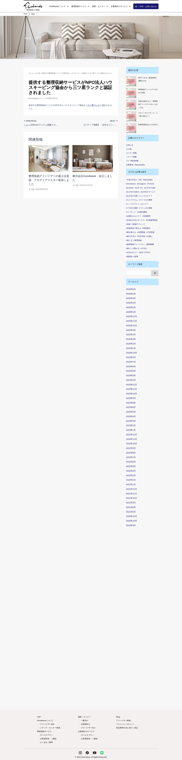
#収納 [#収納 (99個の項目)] (128, 224)
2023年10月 (131, 393)
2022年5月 (131, 466)
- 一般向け (83, 720)
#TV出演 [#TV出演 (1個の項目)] (150, 184)
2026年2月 (131, 307)
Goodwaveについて (58, 6)
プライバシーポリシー (125, 724)
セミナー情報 (131, 153)
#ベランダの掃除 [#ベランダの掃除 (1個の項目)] (145, 208)
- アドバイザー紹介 (46, 724)
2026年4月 (131, 298)
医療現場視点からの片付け (148, 125)
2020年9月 (131, 525)
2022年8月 (131, 453)
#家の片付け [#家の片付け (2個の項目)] (131, 236)
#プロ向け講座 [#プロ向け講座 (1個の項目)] (132, 208)
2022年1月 (131, 484)
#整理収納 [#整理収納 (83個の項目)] (138, 240)
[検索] (155, 273)
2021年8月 (131, 507)
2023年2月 (131, 425)
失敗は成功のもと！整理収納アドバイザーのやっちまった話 (148, 104)
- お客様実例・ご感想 (47, 739)
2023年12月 (131, 384)
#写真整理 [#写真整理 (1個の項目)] (146, 216)
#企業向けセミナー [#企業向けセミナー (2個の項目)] (133, 216)
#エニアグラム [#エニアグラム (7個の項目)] (132, 200)
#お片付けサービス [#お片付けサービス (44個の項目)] (147, 192)
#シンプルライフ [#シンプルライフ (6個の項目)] (132, 204)
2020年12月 (131, 516)
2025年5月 (131, 330)
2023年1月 (131, 430)
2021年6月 (131, 512)
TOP (25, 14)
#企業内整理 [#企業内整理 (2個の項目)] (142, 212)
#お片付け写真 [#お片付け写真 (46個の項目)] (132, 196)
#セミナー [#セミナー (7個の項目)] (145, 204)
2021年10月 (131, 498)
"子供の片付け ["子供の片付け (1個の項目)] (131, 180)
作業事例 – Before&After (135, 165)
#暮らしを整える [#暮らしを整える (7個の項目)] (132, 248)
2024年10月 (131, 353)
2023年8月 (131, 403)
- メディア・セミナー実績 (48, 728)
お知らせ (129, 145)
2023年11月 (131, 389)
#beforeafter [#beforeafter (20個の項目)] (148, 180)
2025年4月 (131, 334)
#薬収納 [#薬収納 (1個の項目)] (129, 256)
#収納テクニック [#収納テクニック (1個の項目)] (138, 224)
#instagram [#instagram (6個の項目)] (141, 184)
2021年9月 (131, 502)
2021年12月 (131, 489)
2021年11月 (131, 493)
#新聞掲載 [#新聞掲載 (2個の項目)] (150, 244)
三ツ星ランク (94, 105)
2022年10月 (131, 443)
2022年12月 (131, 434)
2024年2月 (131, 380)
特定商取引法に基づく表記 (127, 728)
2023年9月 (131, 398)
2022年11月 (131, 439)
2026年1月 (131, 312)
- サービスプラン (45, 735)
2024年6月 (131, 366)
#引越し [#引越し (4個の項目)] (149, 236)
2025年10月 (131, 325)
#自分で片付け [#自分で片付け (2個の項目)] (144, 252)
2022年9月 (131, 448)
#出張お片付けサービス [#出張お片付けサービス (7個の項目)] (135, 220)
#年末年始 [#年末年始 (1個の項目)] (141, 236)
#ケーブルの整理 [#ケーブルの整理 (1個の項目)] (145, 200)
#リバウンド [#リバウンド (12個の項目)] (131, 212)
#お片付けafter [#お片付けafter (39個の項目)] (150, 188)
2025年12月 (131, 316)
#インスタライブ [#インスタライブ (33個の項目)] (145, 196)
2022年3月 (131, 475)
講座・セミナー (100, 6)
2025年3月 (131, 339)
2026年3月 (131, 303)
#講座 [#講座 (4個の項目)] (136, 256)
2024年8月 (131, 357)
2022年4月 (131, 471)
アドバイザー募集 (123, 720)
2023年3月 (131, 421)
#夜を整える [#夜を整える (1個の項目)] (131, 232)
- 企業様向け (84, 724)
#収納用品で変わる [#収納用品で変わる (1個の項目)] (133, 228)
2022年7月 (131, 457)
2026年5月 (131, 294)
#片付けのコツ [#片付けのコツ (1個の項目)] (132, 252)
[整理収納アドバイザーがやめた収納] (131, 93)
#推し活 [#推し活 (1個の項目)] (129, 240)
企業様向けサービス (120, 6)
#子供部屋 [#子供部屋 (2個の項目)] (150, 232)
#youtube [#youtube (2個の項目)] (130, 188)
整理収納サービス (80, 6)
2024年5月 (131, 371)
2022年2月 (131, 480)
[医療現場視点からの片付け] (131, 128)
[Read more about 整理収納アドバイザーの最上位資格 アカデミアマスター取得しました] (49, 158)
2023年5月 (131, 412)
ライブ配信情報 (132, 161)
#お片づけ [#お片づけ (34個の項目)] (139, 188)
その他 (31, 189)
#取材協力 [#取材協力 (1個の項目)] (146, 228)
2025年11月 (131, 321)
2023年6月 (131, 407)
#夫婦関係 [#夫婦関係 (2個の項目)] (141, 232)
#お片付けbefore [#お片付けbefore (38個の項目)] (132, 192)
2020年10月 (131, 521)
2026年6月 (131, 289)
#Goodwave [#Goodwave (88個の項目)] (131, 184)
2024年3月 (131, 375)
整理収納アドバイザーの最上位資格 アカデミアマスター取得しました (49, 180)
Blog (33, 14)
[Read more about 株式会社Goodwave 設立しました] (92, 158)
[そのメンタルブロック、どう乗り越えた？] (131, 116)
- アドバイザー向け (87, 728)
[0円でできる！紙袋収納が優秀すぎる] (131, 81)
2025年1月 (131, 348)
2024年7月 (131, 362)
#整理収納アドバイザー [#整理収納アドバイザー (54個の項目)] (135, 244)
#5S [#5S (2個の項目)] (140, 180)
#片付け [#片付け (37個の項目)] (144, 248)
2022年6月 (131, 462)
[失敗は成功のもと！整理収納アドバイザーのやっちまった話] (131, 105)
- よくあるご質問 (45, 742)
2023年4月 (131, 416)
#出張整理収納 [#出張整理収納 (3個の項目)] (151, 220)
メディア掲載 (131, 157)
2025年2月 (131, 344)
